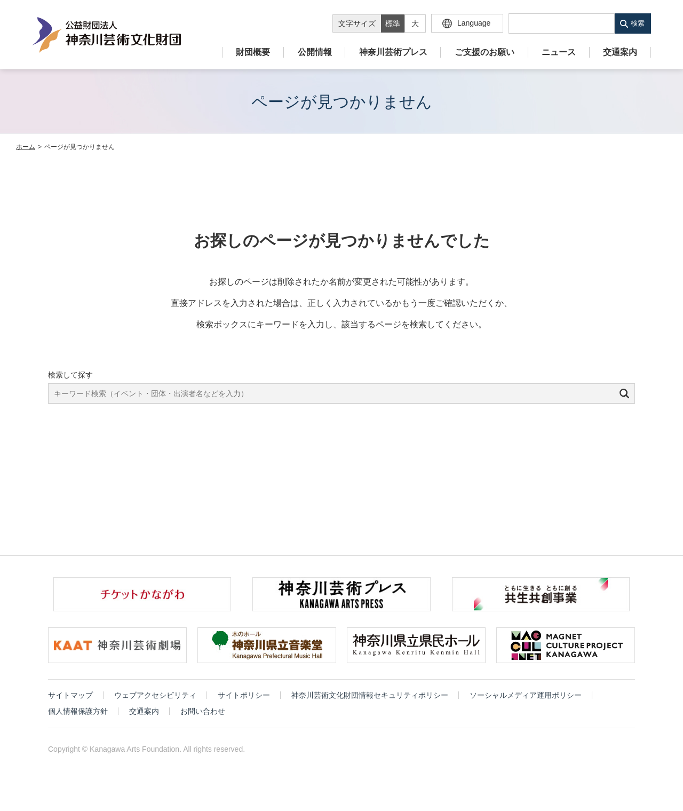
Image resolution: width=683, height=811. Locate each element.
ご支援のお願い (484, 52)
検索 (638, 23)
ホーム (25, 147)
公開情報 (315, 52)
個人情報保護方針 (78, 711)
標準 (392, 23)
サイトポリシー (244, 695)
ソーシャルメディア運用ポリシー (526, 695)
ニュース (559, 52)
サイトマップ (70, 695)
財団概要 (253, 52)
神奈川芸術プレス (393, 52)
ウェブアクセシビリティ (155, 695)
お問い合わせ (202, 711)
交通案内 (620, 52)
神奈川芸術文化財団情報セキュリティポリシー (369, 695)
